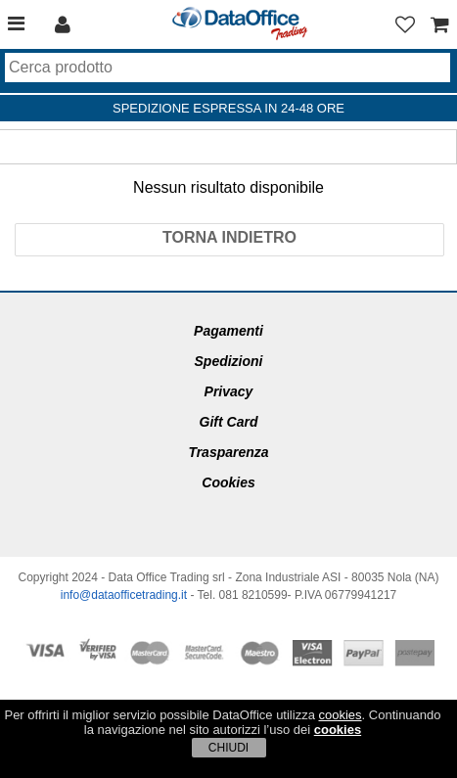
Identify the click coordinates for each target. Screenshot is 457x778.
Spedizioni (229, 361)
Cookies (228, 482)
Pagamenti (228, 331)
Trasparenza (228, 452)
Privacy (229, 391)
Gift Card (229, 422)
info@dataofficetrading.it (124, 595)
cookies (339, 715)
